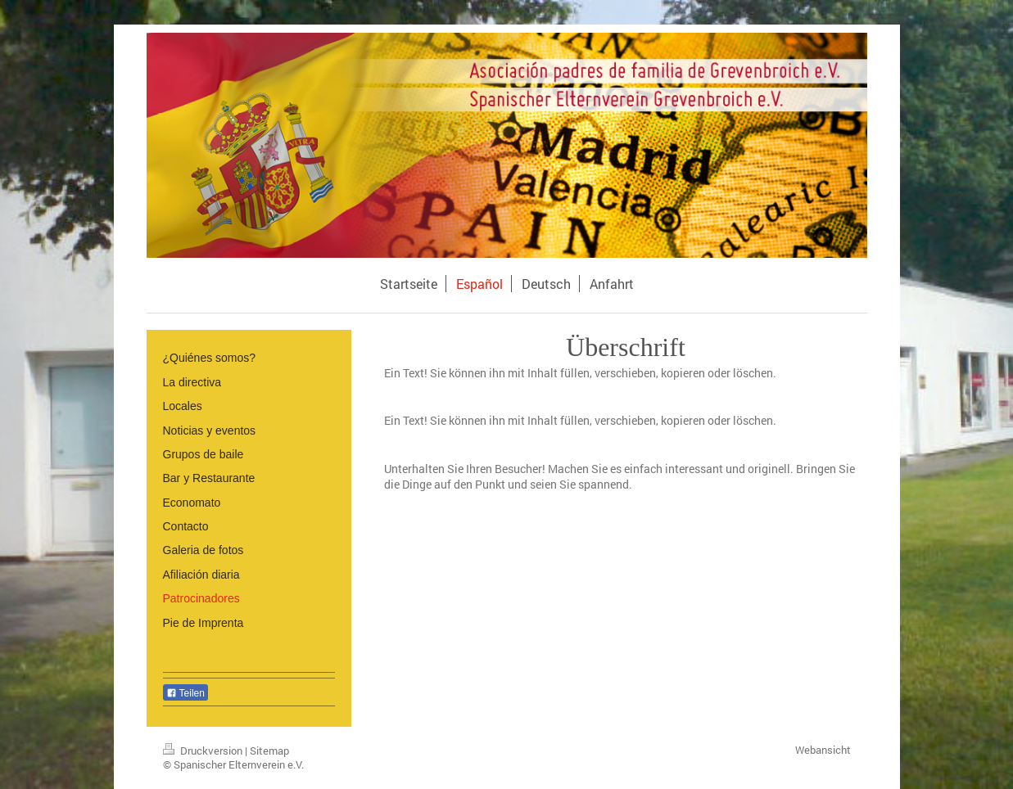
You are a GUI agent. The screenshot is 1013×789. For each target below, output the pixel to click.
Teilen (185, 693)
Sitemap (269, 750)
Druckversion (204, 750)
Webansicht (823, 749)
